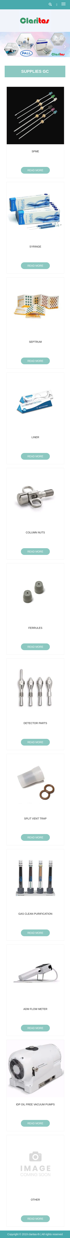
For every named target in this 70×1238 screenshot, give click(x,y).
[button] (5, 45)
